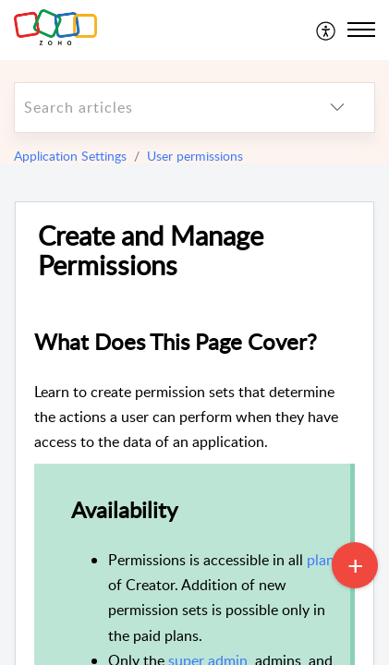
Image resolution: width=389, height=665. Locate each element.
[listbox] (337, 107)
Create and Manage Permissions (150, 251)
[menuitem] (326, 29)
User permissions (195, 155)
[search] (157, 107)
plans (324, 560)
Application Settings (70, 155)
